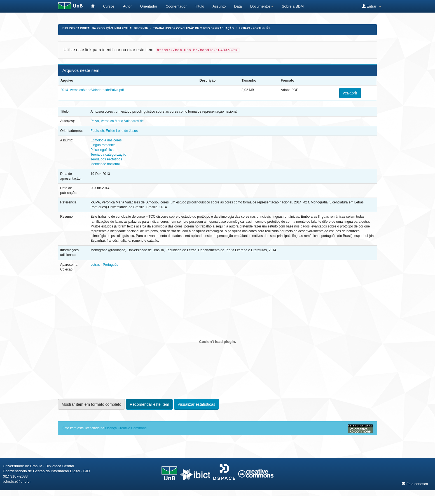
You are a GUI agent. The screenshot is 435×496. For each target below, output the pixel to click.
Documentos (261, 6)
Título (199, 6)
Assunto (219, 6)
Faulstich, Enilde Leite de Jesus (114, 131)
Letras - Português (254, 28)
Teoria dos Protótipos (106, 159)
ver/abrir (350, 93)
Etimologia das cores (105, 140)
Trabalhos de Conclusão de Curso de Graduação (193, 28)
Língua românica (102, 145)
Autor (127, 6)
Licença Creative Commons (125, 428)
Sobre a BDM (293, 6)
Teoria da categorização (108, 154)
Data (238, 6)
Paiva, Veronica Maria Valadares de (117, 121)
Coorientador (176, 6)
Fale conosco (415, 483)
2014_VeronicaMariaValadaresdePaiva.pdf (92, 90)
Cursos (108, 6)
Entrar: (371, 6)
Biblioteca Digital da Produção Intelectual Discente (105, 28)
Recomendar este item (149, 404)
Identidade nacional (105, 164)
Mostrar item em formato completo (91, 404)
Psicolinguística (102, 150)
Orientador (148, 6)
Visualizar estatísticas (196, 404)
